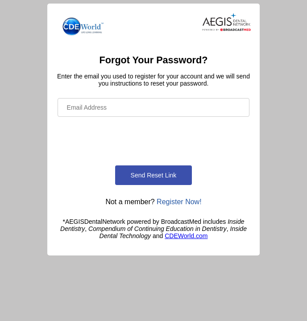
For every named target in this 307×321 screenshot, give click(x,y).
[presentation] (125, 139)
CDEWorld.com (186, 235)
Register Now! (179, 202)
